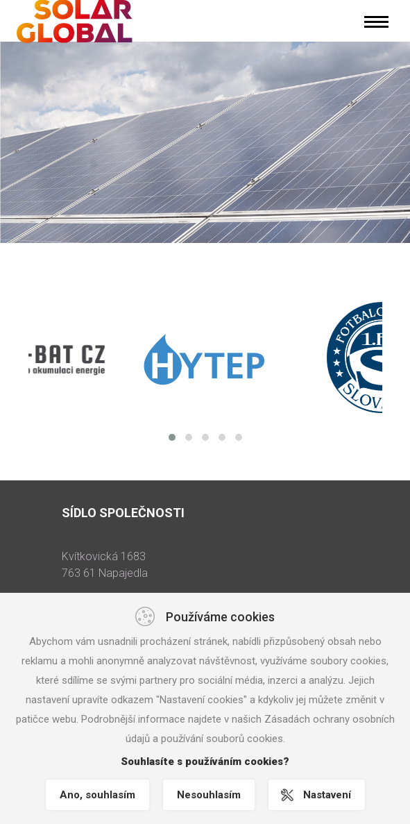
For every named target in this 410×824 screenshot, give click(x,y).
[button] (172, 437)
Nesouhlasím (209, 795)
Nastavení (327, 795)
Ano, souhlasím (97, 795)
